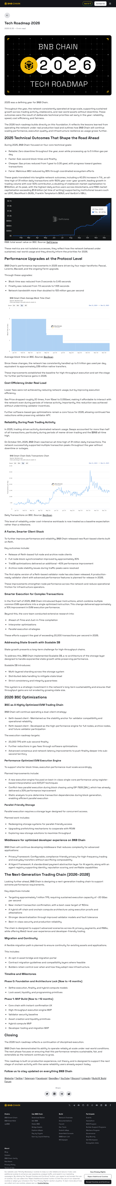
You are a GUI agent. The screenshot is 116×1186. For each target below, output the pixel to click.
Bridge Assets (37, 1127)
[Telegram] (61, 1094)
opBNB (7, 1124)
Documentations (65, 1121)
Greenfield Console (66, 1133)
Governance (90, 1133)
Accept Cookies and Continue (98, 1182)
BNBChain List (64, 1136)
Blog (6, 1152)
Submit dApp (64, 1130)
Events (88, 1117)
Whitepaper (63, 1140)
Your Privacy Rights (98, 1172)
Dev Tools (62, 1127)
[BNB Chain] (12, 3)
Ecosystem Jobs (92, 1143)
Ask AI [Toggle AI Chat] (88, 3)
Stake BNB (36, 1124)
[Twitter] (47, 1094)
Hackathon (90, 1121)
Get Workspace (92, 1140)
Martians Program (93, 1130)
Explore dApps (37, 1130)
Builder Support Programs (96, 1127)
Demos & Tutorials (65, 1117)
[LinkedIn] (54, 1094)
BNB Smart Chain (11, 1117)
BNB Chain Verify (11, 1158)
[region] (58, 1177)
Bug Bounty (90, 1136)
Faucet (61, 1124)
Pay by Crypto (37, 1133)
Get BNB (35, 1121)
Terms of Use (9, 1168)
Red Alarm (8, 1161)
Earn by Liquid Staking (40, 1136)
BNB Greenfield (10, 1121)
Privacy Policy (10, 1165)
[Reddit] (69, 1094)
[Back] (7, 15)
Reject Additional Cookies (98, 1176)
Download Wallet (38, 1117)
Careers (7, 1155)
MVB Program (91, 1124)
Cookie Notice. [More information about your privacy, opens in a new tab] (43, 1183)
